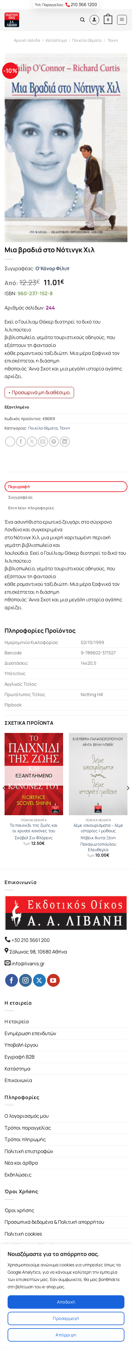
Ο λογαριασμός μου (27, 1116)
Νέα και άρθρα (21, 1162)
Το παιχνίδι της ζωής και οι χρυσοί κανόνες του (34, 828)
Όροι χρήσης (19, 1210)
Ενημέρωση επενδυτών (30, 1033)
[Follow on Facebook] (11, 980)
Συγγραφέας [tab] (20, 497)
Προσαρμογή (66, 1318)
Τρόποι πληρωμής (25, 1139)
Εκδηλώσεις (18, 1174)
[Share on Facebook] (21, 442)
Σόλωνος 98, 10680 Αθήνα (38, 951)
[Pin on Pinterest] (54, 442)
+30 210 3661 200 (30, 940)
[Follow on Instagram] (25, 980)
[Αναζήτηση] (82, 20)
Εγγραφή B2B (20, 1056)
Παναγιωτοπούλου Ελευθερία (98, 847)
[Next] (128, 800)
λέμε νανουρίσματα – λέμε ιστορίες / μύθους (98, 828)
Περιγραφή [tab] (19, 486)
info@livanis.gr (28, 963)
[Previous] (4, 800)
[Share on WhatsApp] (10, 442)
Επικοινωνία (18, 1080)
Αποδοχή (66, 1302)
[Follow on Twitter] (39, 980)
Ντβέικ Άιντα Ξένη (98, 837)
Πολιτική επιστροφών (29, 1151)
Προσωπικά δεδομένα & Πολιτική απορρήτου (54, 1222)
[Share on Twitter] (32, 442)
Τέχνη (112, 40)
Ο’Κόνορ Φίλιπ (52, 268)
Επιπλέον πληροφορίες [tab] (31, 508)
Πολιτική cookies (23, 1233)
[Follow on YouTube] (53, 980)
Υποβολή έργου (21, 1045)
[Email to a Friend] (43, 442)
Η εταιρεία (17, 1021)
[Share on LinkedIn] (65, 442)
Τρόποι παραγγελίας (28, 1127)
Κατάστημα (56, 40)
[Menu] (122, 20)
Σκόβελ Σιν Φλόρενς (34, 837)
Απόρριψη (66, 1335)
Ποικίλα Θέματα (87, 40)
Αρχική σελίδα (27, 40)
